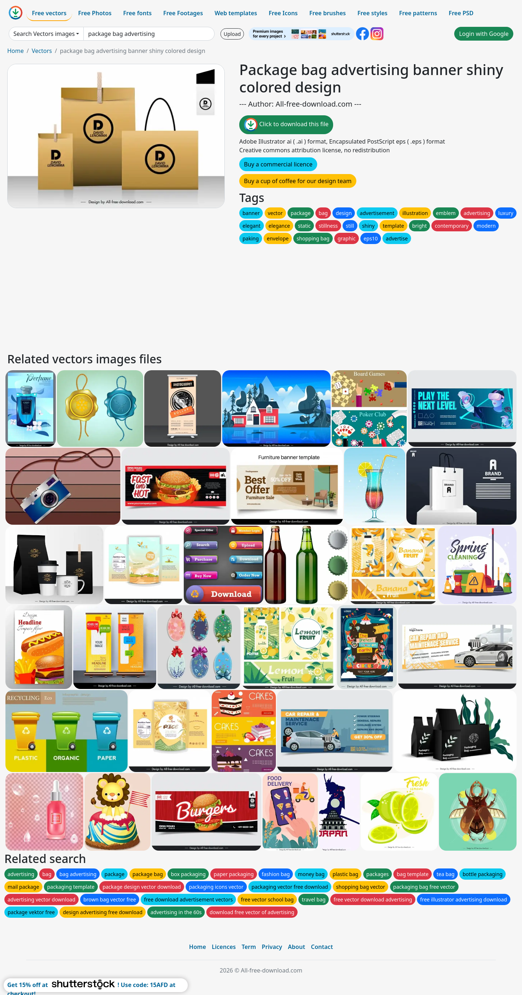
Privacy (272, 947)
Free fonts (137, 13)
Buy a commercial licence (278, 164)
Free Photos (94, 13)
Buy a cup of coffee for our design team (298, 181)
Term (248, 947)
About (296, 947)
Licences (224, 947)
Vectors (42, 51)
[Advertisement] (224, 296)
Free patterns (418, 13)
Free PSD (461, 13)
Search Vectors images (44, 34)
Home (15, 51)
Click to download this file (286, 125)
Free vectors (49, 13)
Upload (232, 33)
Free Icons (283, 13)
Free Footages (183, 13)
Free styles (372, 13)
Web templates (236, 13)
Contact (322, 947)
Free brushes (327, 13)
